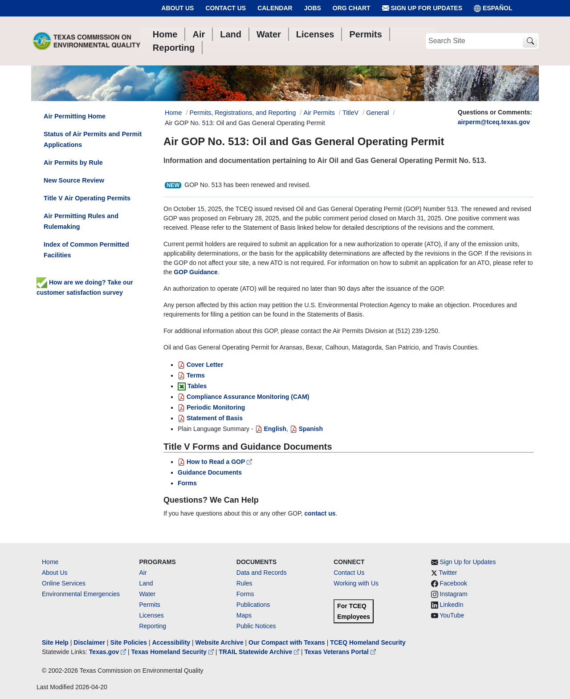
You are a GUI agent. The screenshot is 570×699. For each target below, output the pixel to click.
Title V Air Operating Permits (87, 198)
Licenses (151, 615)
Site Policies (128, 642)
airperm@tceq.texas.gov (494, 122)
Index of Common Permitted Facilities (86, 250)
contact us (320, 513)
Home (50, 561)
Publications (253, 604)
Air (143, 572)
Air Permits (319, 112)
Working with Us (356, 583)
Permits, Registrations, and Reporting (242, 112)
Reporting (152, 626)
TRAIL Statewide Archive (260, 651)
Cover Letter (200, 364)
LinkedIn (452, 604)
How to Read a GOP (215, 461)
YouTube (452, 615)
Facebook (453, 583)
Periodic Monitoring (211, 407)
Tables (197, 386)
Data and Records (261, 572)
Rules (244, 583)
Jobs (312, 8)
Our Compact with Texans (286, 642)
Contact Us (225, 8)
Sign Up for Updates (422, 8)
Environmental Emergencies (81, 593)
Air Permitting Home (75, 116)
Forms (187, 483)
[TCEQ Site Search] (530, 41)
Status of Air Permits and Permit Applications (93, 139)
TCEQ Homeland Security (368, 642)
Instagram (454, 593)
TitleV (350, 112)
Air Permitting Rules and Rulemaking (81, 221)
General (377, 112)
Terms (191, 375)
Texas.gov (108, 651)
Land (146, 583)
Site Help (55, 642)
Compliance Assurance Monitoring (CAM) (243, 396)
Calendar (275, 8)
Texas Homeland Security (173, 651)
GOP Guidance (196, 272)
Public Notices (256, 626)
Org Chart (351, 8)
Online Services (64, 583)
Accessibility (172, 642)
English (270, 428)
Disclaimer (89, 642)
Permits (149, 604)
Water (147, 593)
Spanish (306, 428)
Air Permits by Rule (73, 162)
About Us (177, 8)
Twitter (448, 572)
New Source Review (74, 180)
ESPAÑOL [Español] (493, 8)
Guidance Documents (210, 472)
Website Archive (219, 642)
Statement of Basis (210, 418)
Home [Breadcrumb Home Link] (173, 112)
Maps (244, 615)
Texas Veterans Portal (340, 651)
